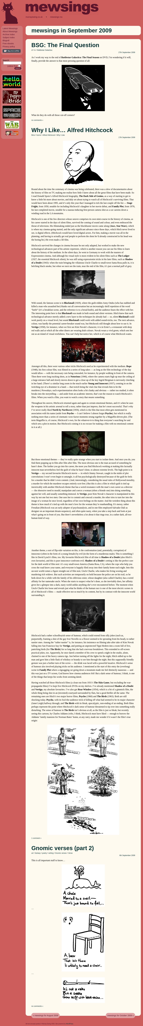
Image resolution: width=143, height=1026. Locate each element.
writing (51, 853)
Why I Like (61, 135)
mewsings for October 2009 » (120, 1015)
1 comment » (36, 838)
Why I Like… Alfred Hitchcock (72, 130)
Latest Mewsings (10, 28)
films (33, 135)
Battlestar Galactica (44, 50)
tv (35, 50)
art (32, 853)
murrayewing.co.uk (34, 17)
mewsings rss (56, 17)
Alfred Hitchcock (49, 135)
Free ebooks (8, 43)
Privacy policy (9, 46)
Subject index (9, 37)
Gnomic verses (61, 853)
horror (39, 135)
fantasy (38, 853)
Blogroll (6, 40)
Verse (70, 853)
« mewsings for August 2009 (45, 1015)
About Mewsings (10, 31)
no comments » (37, 120)
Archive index (9, 34)
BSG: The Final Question (65, 45)
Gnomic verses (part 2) (62, 848)
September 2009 (128, 52)
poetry (44, 853)
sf (32, 50)
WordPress (69, 1024)
